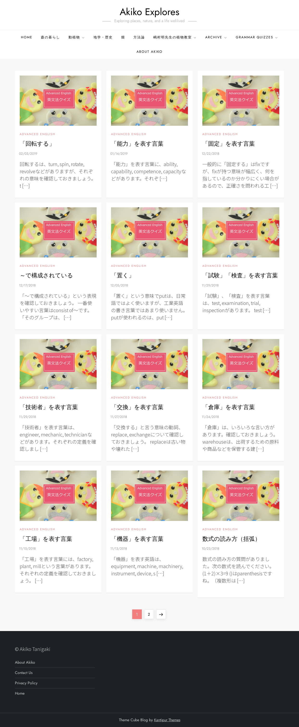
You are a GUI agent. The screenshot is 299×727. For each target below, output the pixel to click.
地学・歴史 (103, 37)
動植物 (77, 37)
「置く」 (122, 275)
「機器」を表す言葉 (137, 539)
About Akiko (149, 51)
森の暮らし (50, 37)
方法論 (139, 37)
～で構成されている (46, 275)
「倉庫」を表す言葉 (228, 407)
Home (26, 37)
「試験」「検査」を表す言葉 (240, 275)
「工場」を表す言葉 (46, 539)
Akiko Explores (149, 12)
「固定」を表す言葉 (228, 143)
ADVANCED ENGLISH (37, 134)
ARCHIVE (216, 37)
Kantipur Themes (167, 720)
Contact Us (23, 672)
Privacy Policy (26, 683)
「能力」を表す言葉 (137, 143)
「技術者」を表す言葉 (49, 407)
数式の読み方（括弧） (231, 539)
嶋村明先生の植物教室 (175, 37)
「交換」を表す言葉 (137, 407)
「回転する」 (37, 143)
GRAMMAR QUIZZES (257, 37)
